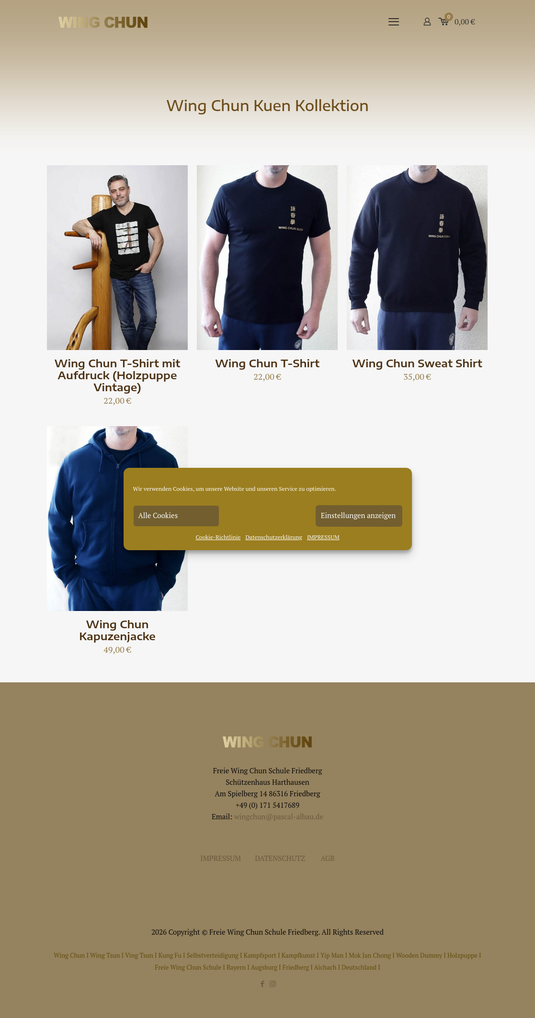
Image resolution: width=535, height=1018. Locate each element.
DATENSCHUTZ (280, 858)
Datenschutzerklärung (273, 537)
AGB (328, 858)
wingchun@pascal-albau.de (278, 816)
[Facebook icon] (262, 983)
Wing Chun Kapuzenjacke (117, 630)
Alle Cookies (158, 515)
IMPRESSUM (323, 537)
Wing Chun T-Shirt (267, 363)
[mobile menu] (394, 21)
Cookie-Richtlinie (217, 537)
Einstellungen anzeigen (358, 515)
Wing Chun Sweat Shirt (417, 363)
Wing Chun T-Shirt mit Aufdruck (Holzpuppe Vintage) (118, 375)
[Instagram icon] (272, 983)
